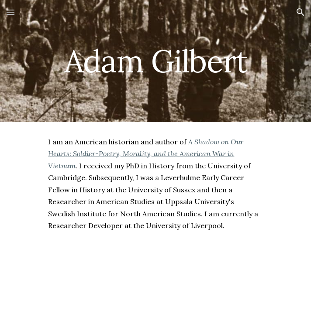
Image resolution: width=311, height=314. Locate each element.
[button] (10, 12)
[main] (155, 61)
